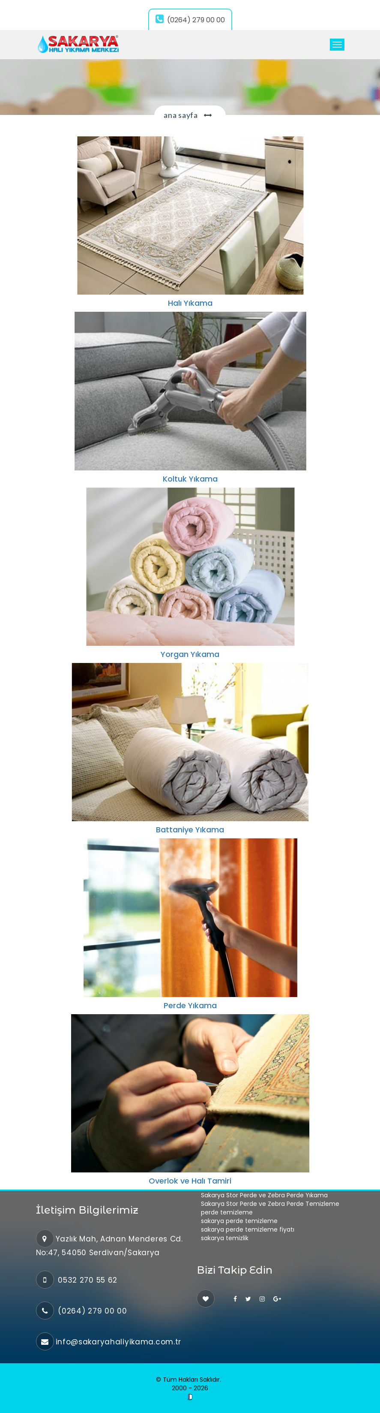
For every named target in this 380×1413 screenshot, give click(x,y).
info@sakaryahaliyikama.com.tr (119, 1342)
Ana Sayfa (180, 115)
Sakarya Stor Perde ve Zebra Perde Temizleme (270, 1203)
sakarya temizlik (224, 1238)
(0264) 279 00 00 (190, 19)
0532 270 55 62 (87, 1280)
